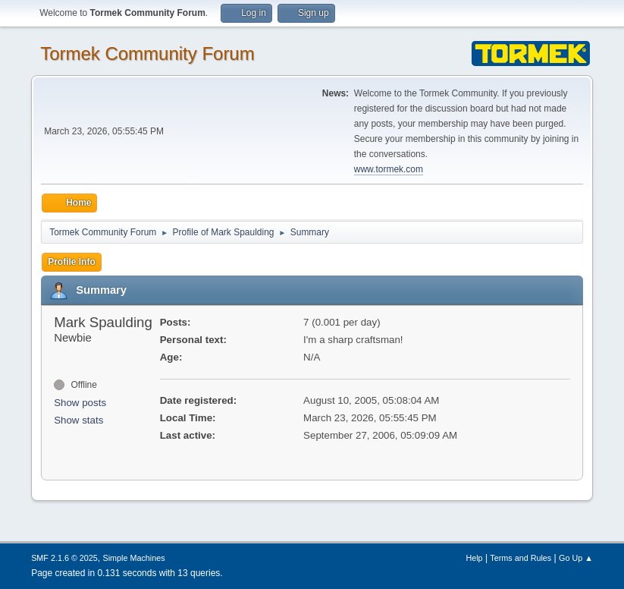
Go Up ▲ (576, 557)
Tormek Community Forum (147, 53)
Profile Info (72, 262)
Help (474, 557)
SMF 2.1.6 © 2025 (64, 557)
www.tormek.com (388, 169)
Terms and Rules (520, 557)
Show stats (78, 420)
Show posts (80, 402)
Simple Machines (133, 557)
